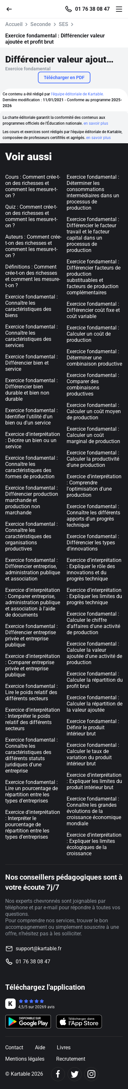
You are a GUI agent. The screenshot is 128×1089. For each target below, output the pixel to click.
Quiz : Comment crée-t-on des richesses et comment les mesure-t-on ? (31, 216)
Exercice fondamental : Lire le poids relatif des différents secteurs (31, 692)
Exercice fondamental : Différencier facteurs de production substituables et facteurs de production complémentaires (93, 277)
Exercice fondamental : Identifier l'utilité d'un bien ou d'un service (31, 416)
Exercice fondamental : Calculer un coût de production (93, 334)
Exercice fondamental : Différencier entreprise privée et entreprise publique (31, 635)
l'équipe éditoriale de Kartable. (77, 94)
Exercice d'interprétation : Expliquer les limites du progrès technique (94, 596)
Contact (14, 1047)
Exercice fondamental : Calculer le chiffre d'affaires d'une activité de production (93, 623)
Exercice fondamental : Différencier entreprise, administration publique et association (32, 569)
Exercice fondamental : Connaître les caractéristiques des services (31, 336)
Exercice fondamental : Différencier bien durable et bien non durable (31, 389)
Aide (40, 1047)
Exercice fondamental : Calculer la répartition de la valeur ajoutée (94, 703)
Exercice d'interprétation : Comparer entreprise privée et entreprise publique (32, 665)
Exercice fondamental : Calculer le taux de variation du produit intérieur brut (93, 754)
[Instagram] (91, 1074)
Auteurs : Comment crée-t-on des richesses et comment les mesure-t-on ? (33, 246)
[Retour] (11, 9)
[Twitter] (75, 1074)
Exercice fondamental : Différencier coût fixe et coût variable (93, 310)
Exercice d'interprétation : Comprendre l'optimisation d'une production (94, 485)
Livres (64, 1047)
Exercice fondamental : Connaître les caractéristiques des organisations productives (31, 536)
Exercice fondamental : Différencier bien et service (31, 363)
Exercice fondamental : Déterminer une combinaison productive (94, 357)
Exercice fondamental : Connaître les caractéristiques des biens (31, 306)
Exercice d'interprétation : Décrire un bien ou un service (32, 440)
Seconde (40, 24)
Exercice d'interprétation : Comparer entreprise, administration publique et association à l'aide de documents (32, 602)
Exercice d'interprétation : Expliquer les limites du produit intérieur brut (94, 781)
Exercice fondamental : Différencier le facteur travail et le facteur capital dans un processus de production (93, 234)
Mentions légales (24, 1059)
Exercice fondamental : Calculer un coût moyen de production (94, 411)
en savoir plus (96, 123)
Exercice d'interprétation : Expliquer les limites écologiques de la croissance (94, 844)
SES (63, 24)
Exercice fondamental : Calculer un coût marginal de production (93, 435)
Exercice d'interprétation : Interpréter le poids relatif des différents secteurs (32, 719)
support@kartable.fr (38, 948)
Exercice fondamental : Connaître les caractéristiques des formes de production (31, 467)
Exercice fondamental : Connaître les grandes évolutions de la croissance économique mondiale (94, 811)
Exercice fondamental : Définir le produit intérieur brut (93, 727)
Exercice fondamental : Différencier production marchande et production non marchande (31, 500)
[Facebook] (58, 1074)
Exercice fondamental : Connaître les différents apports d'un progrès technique (93, 515)
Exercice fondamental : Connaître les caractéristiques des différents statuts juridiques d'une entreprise (31, 755)
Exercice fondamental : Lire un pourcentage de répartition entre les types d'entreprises (31, 791)
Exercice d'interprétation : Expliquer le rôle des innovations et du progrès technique (94, 569)
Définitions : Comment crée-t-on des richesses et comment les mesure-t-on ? (32, 276)
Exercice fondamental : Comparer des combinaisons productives (93, 384)
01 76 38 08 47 (92, 9)
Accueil (14, 24)
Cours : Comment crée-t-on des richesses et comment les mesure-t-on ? (32, 186)
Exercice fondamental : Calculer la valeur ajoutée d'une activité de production (94, 653)
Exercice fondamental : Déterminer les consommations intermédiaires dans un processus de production (93, 192)
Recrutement (70, 1059)
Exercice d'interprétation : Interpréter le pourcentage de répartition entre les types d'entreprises (32, 824)
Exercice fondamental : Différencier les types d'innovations (93, 542)
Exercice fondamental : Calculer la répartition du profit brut (95, 680)
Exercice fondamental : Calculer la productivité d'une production (93, 459)
